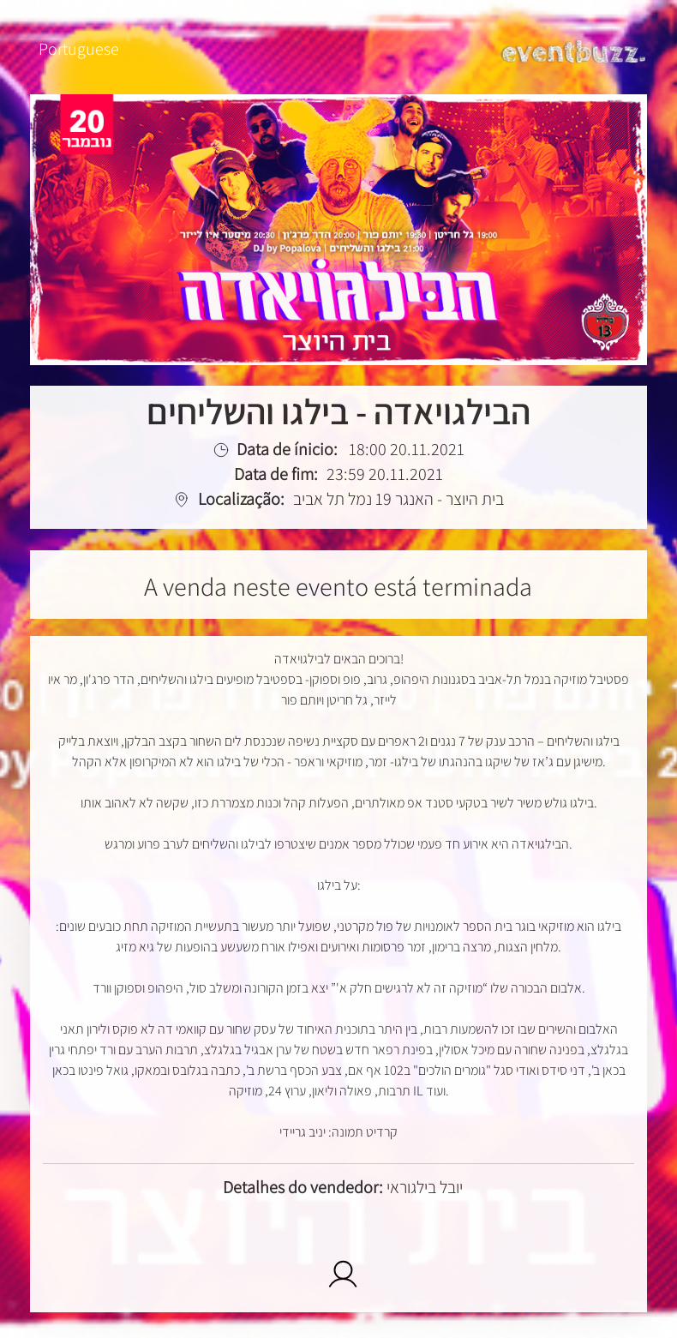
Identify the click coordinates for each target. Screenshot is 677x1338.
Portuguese (79, 49)
